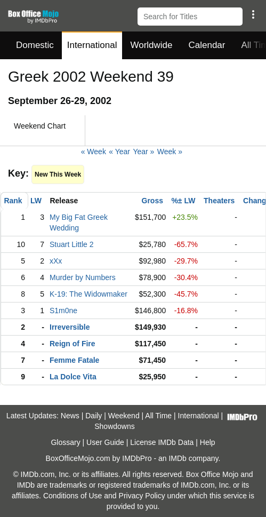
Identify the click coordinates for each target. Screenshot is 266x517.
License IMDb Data (162, 442)
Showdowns (114, 426)
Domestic (35, 45)
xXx (56, 261)
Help (207, 442)
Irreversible (70, 327)
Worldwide (151, 45)
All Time (158, 415)
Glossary (65, 442)
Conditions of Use (72, 495)
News (70, 415)
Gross (152, 200)
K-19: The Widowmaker (88, 294)
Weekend (124, 415)
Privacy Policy (142, 495)
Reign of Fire (72, 343)
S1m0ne (63, 310)
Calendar (207, 45)
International (92, 45)
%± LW (183, 200)
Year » (143, 151)
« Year (119, 151)
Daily (93, 415)
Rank (13, 200)
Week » (169, 151)
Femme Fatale (74, 360)
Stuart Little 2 (72, 244)
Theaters (219, 200)
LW (36, 200)
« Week (93, 151)
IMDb (177, 458)
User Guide (105, 442)
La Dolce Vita (73, 376)
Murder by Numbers (83, 277)
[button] (253, 14)
